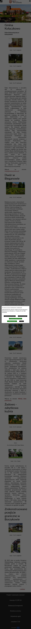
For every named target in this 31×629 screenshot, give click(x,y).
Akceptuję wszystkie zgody (12, 321)
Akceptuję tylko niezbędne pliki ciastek (15, 318)
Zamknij (21, 321)
